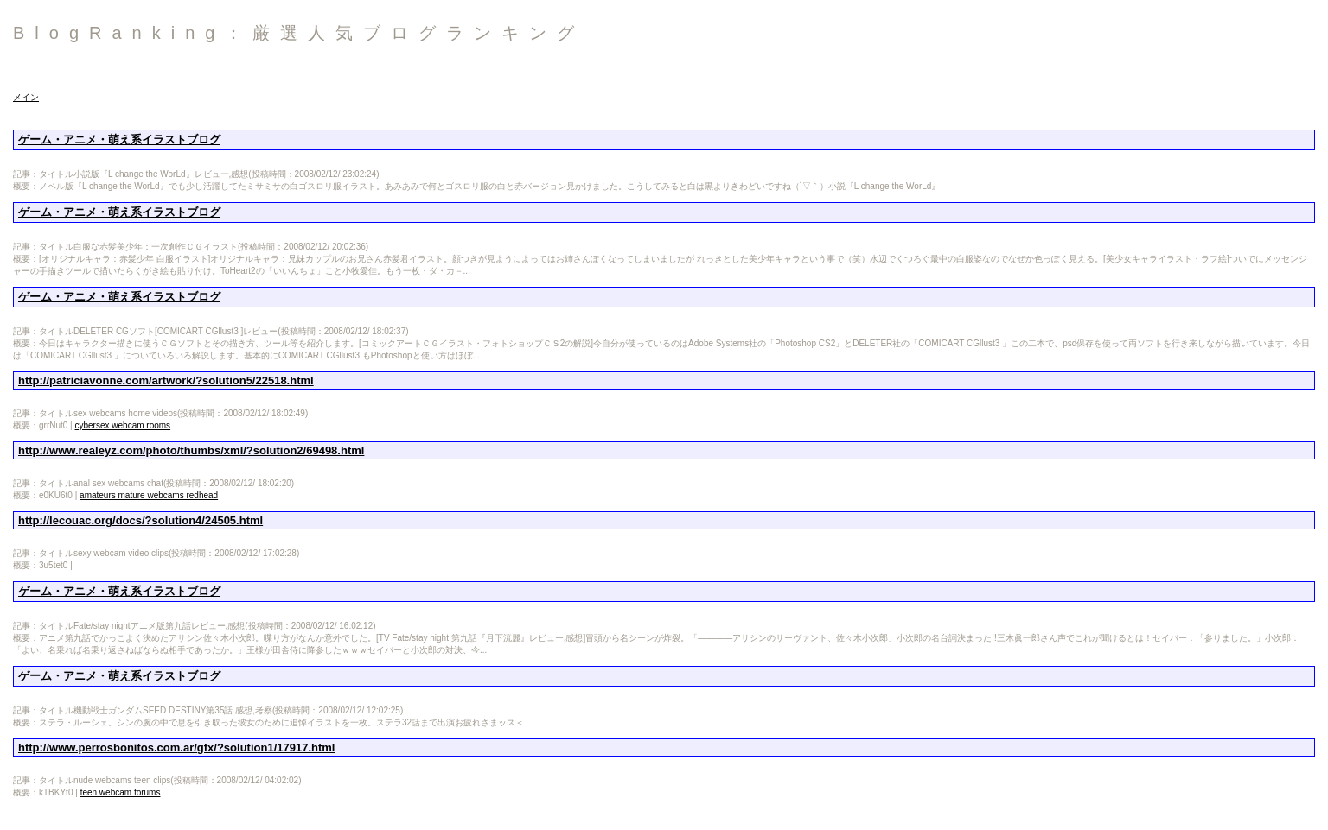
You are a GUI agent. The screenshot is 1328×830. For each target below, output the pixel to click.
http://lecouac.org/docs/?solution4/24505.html (140, 520)
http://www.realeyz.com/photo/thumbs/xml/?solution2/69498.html (191, 450)
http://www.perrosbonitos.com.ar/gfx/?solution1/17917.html (176, 747)
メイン (26, 97)
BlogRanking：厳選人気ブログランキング (298, 32)
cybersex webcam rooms (123, 425)
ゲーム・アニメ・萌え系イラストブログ (119, 139)
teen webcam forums (120, 792)
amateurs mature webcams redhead (149, 495)
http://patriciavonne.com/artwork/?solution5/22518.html (166, 380)
